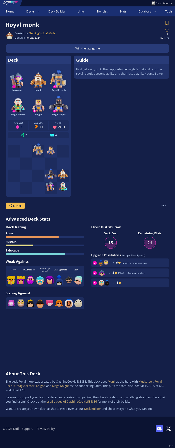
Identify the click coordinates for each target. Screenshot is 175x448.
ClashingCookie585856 (42, 33)
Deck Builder (57, 11)
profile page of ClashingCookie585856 (71, 402)
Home (10, 11)
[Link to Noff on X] (168, 428)
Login (164, 11)
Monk (111, 382)
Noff (16, 429)
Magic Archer (26, 386)
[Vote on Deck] (167, 30)
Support (27, 429)
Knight (40, 386)
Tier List (102, 11)
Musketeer (146, 382)
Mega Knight (60, 386)
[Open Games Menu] (162, 3)
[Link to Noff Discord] (159, 428)
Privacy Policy (46, 429)
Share (15, 205)
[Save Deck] (167, 23)
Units (81, 11)
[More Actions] (163, 205)
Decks (30, 11)
